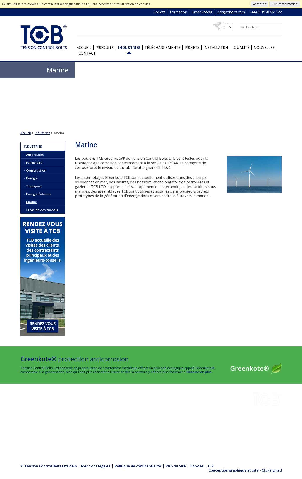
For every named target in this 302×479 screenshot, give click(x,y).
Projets (192, 47)
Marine (31, 202)
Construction (36, 170)
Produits (105, 47)
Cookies (197, 466)
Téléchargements (163, 47)
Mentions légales (95, 466)
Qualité (242, 47)
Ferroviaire (34, 162)
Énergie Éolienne (38, 194)
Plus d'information (284, 4)
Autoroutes (35, 155)
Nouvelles (264, 47)
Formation (178, 12)
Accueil (84, 47)
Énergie (31, 178)
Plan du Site (176, 466)
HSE (72, 418)
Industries (129, 47)
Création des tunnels (42, 210)
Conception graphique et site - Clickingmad (245, 470)
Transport (34, 186)
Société (159, 12)
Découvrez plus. (199, 372)
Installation (217, 47)
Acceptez (259, 4)
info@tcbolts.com (231, 12)
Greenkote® (202, 12)
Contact (87, 53)
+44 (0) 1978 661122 (265, 12)
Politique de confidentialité (138, 466)
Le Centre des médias (89, 436)
